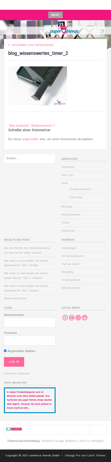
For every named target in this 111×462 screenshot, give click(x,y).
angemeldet (30, 139)
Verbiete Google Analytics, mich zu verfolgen (72, 441)
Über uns (67, 175)
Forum (65, 223)
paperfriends (44, 45)
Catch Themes (96, 456)
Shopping (67, 272)
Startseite (67, 167)
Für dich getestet (72, 256)
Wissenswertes (71, 215)
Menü (55, 15)
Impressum (68, 231)
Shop (64, 183)
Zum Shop (76, 197)
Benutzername (14, 315)
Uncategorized (70, 280)
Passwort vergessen (17, 373)
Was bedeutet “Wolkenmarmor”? (32, 125)
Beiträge (66, 207)
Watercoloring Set (15, 298)
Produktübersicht (80, 189)
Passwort (10, 333)
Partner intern (70, 264)
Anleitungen (69, 248)
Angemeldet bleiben (19, 351)
